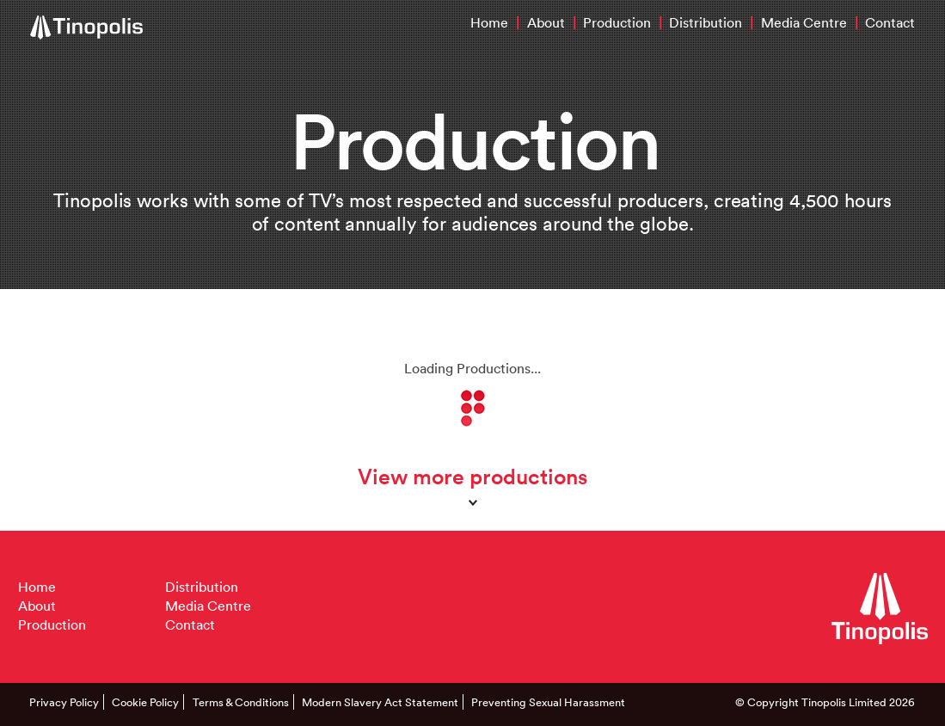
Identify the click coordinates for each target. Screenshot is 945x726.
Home (489, 22)
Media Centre (804, 22)
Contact (890, 22)
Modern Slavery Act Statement (380, 702)
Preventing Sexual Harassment (548, 702)
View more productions (472, 476)
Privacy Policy (64, 702)
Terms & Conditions (241, 702)
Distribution (705, 22)
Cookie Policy (145, 702)
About (546, 22)
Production (617, 22)
